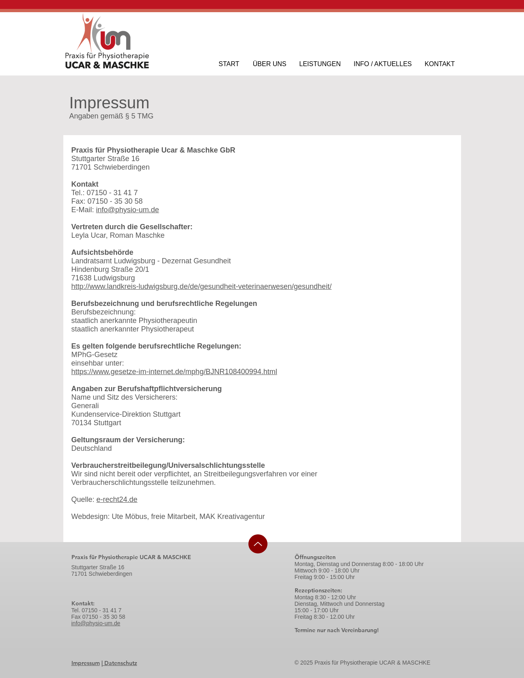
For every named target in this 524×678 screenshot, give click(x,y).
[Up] (257, 543)
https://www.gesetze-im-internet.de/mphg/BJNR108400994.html (174, 372)
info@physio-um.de (127, 210)
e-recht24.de (117, 499)
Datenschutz (120, 663)
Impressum (85, 663)
